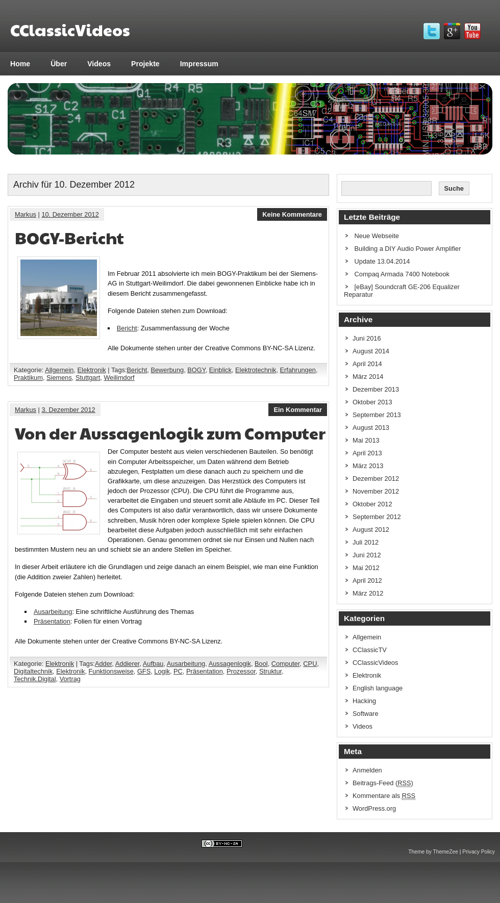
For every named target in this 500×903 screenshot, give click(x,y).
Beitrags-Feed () (383, 783)
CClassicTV (370, 650)
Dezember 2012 (376, 478)
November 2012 (376, 491)
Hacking (364, 701)
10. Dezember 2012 (69, 214)
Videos (99, 64)
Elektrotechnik (255, 370)
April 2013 (367, 453)
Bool (261, 663)
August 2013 (371, 427)
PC (178, 671)
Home (20, 64)
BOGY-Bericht (69, 237)
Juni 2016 (367, 338)
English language (378, 688)
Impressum (199, 64)
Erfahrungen (298, 370)
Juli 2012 (366, 542)
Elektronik (92, 370)
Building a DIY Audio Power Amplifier (408, 248)
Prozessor (241, 671)
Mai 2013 (366, 440)
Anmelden (367, 770)
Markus (25, 214)
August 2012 (371, 529)
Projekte (145, 64)
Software (366, 713)
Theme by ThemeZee (433, 852)
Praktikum (28, 377)
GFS (144, 671)
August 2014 (371, 351)
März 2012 (368, 593)
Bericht (127, 328)
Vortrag (70, 679)
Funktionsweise (111, 671)
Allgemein (59, 370)
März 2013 (368, 466)
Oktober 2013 (372, 402)
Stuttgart (88, 377)
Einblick (220, 370)
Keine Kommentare (292, 214)
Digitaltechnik (33, 671)
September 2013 (377, 415)
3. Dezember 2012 (68, 410)
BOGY (196, 370)
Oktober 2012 (372, 504)
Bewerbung (167, 370)
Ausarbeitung (53, 611)
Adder (103, 663)
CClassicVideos (375, 662)
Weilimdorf (119, 377)
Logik (162, 671)
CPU (310, 663)
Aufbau (153, 663)
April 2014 (367, 364)
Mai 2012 (366, 568)
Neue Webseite (377, 236)
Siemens (59, 377)
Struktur (270, 671)
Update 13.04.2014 (382, 261)
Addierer (127, 663)
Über (59, 64)
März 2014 (368, 376)
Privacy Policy (478, 852)
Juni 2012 (367, 555)
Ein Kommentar (297, 410)
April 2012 (367, 580)
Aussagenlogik (230, 663)
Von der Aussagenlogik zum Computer (170, 432)
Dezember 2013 (376, 389)
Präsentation (52, 621)
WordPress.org (374, 808)
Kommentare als (384, 796)
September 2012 (377, 517)
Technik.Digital (35, 679)
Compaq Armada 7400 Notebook (402, 274)
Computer (285, 663)
